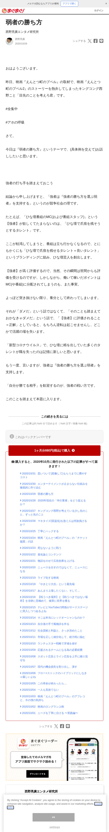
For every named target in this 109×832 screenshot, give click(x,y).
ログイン (98, 10)
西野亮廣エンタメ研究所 (22, 31)
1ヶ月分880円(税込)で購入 (54, 450)
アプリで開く (69, 3)
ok (53, 822)
